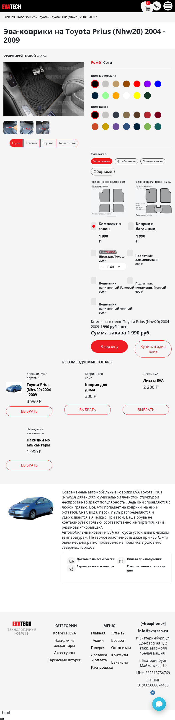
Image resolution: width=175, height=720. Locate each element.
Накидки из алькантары (38, 443)
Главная (98, 633)
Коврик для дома (96, 387)
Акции (98, 640)
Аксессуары (64, 652)
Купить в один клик (153, 349)
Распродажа (102, 667)
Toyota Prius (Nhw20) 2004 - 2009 (39, 389)
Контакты (119, 654)
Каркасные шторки (64, 660)
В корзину (109, 346)
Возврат (118, 640)
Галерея (98, 647)
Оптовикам (121, 647)
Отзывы (118, 633)
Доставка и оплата (99, 657)
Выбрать (29, 411)
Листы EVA (153, 380)
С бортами (102, 171)
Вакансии (119, 662)
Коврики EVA (64, 633)
